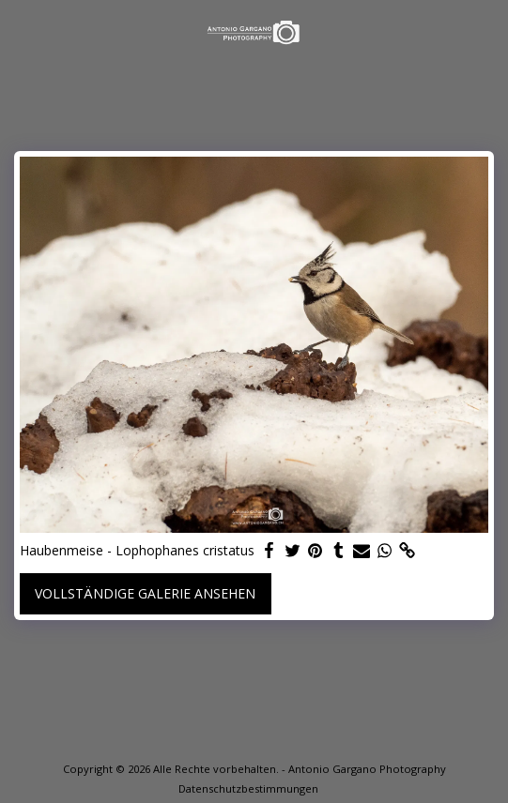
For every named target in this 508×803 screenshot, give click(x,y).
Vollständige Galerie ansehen (145, 593)
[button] (21, 31)
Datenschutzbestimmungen (248, 788)
